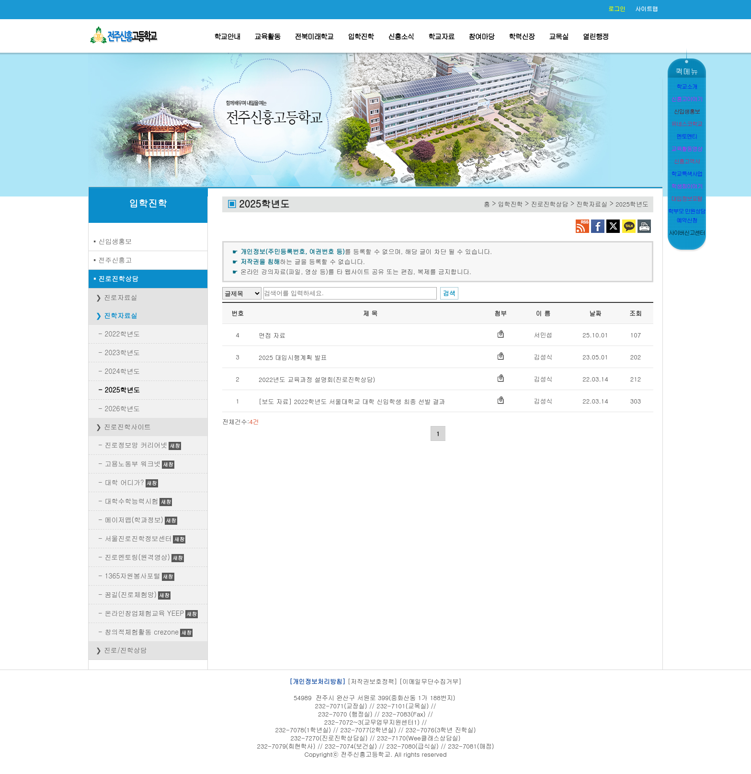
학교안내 (227, 36)
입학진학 (361, 36)
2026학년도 (122, 408)
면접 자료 (272, 335)
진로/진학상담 (125, 650)
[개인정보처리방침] (317, 681)
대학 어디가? (124, 482)
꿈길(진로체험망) (130, 594)
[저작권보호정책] (373, 681)
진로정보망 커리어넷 (135, 445)
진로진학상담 (118, 278)
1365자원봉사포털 (132, 575)
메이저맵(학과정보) (133, 519)
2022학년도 (122, 333)
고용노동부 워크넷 (132, 463)
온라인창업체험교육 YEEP (144, 613)
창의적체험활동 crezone (141, 631)
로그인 (617, 8)
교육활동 (267, 36)
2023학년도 (122, 352)
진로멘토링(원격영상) (137, 557)
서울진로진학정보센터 (137, 538)
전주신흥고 (115, 260)
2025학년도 (122, 389)
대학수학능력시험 (131, 501)
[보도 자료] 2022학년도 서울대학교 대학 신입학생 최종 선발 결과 (352, 401)
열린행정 (596, 36)
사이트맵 (646, 8)
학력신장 (522, 36)
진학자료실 (120, 315)
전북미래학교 (314, 36)
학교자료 (441, 36)
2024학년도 (122, 371)
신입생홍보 (115, 241)
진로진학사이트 (127, 426)
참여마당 (481, 36)
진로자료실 (120, 297)
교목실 (559, 36)
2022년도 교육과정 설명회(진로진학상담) (317, 379)
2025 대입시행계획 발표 (293, 357)
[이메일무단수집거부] (430, 681)
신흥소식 (401, 36)
